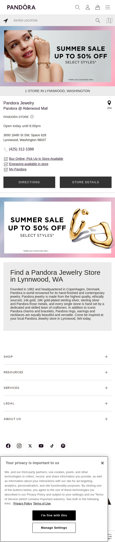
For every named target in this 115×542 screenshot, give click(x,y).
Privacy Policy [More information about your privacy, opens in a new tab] (22, 503)
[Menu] (108, 7)
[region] (54, 499)
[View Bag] (98, 7)
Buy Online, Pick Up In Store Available (36, 159)
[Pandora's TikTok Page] (52, 445)
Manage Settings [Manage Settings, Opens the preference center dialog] (54, 527)
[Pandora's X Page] (30, 445)
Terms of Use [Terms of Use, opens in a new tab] (42, 503)
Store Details (85, 182)
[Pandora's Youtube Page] (41, 445)
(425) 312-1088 (21, 149)
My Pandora (17, 169)
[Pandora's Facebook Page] (8, 445)
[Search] (78, 7)
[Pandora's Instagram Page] (19, 445)
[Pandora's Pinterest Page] (63, 445)
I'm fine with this (54, 515)
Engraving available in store (28, 164)
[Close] (102, 463)
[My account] (88, 7)
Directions (29, 182)
